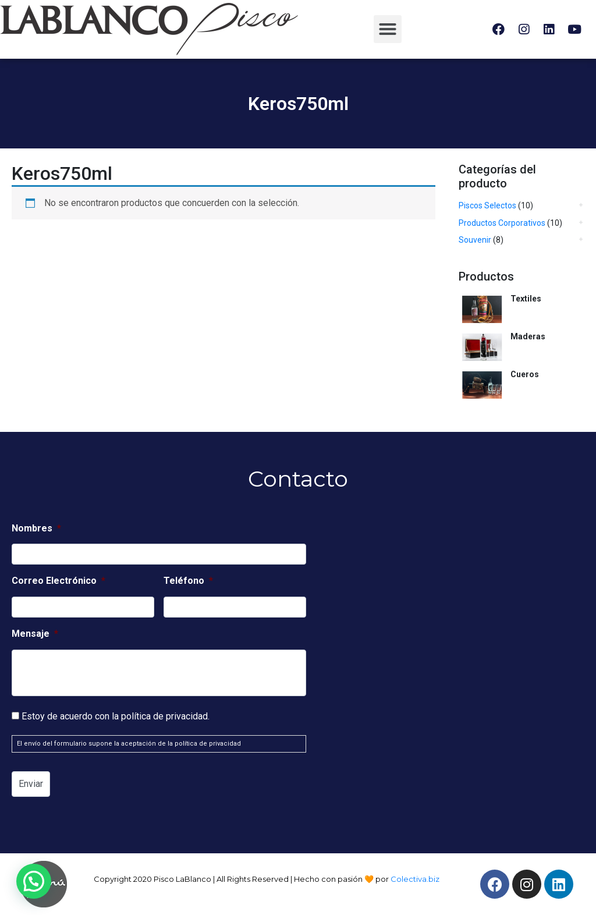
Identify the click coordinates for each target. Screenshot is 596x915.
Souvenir (475, 239)
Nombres (36, 528)
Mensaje (35, 633)
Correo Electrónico (58, 580)
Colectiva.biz (415, 879)
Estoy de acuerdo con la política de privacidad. (116, 716)
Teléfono (188, 580)
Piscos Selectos (487, 205)
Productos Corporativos (502, 223)
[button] (388, 29)
